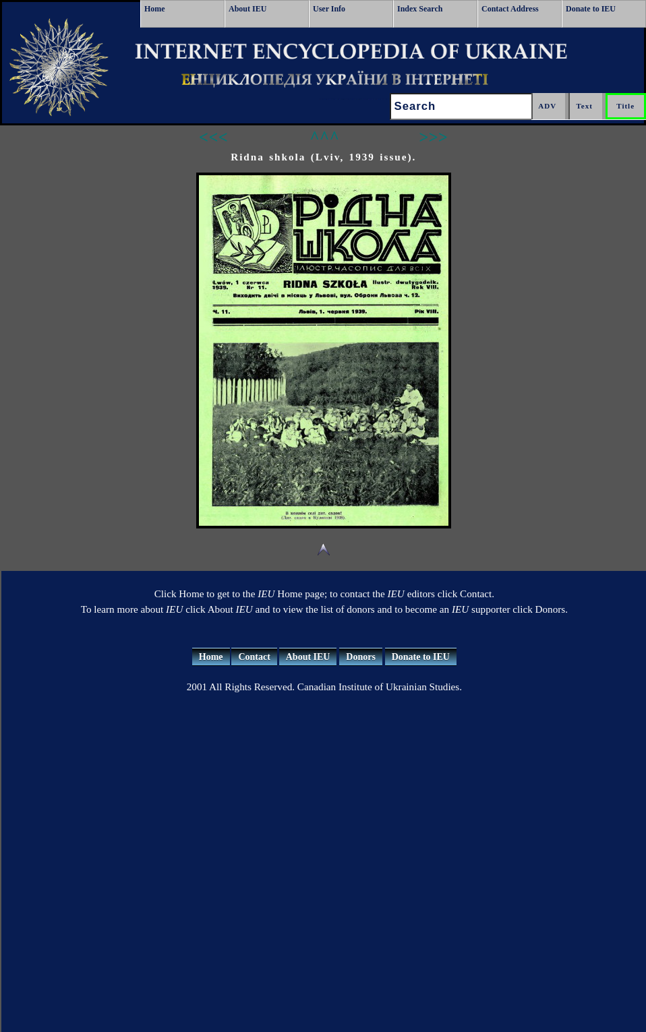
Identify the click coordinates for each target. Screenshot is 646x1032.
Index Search (419, 8)
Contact (254, 657)
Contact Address (510, 8)
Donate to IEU (591, 8)
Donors (361, 657)
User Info (329, 8)
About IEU (247, 8)
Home (154, 8)
